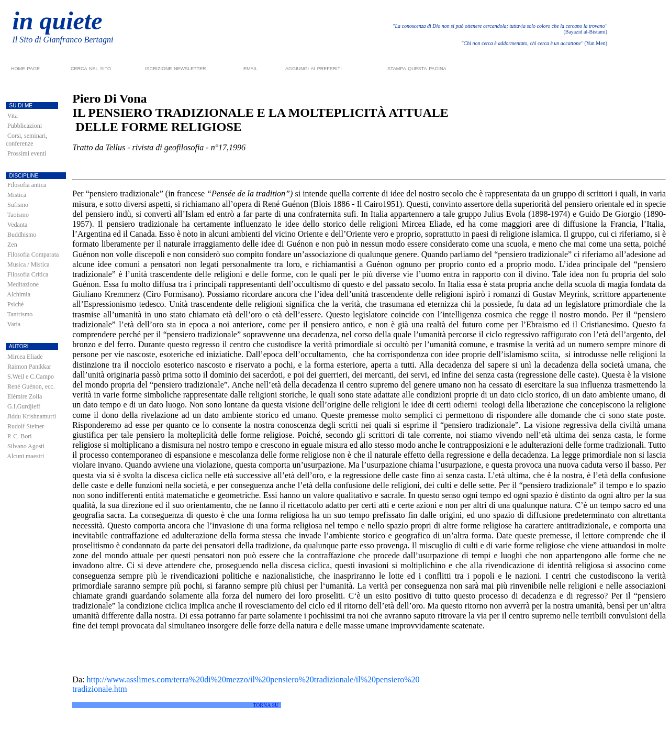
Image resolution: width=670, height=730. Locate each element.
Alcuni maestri (25, 456)
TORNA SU (265, 705)
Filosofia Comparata (33, 254)
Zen (12, 244)
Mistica (16, 194)
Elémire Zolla (24, 396)
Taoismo (18, 214)
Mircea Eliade (25, 356)
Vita (12, 115)
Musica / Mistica (28, 264)
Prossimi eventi (26, 153)
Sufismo (17, 204)
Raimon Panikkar (29, 366)
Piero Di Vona (109, 98)
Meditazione (23, 284)
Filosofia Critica (27, 274)
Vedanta (17, 224)
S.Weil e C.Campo (30, 376)
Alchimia (18, 294)
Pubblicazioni (24, 125)
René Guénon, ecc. (31, 386)
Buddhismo (21, 234)
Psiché (15, 304)
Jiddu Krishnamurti (31, 416)
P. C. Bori (19, 436)
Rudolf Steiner (25, 426)
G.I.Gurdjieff (23, 406)
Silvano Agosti (25, 446)
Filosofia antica (26, 185)
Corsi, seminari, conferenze (26, 139)
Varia (13, 324)
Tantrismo (20, 314)
